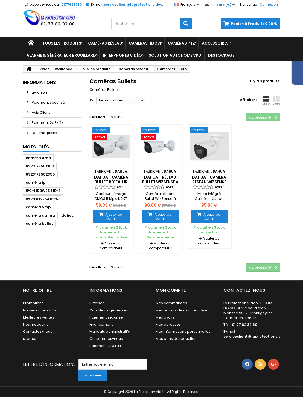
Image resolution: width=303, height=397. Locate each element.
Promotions (33, 303)
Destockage (221, 55)
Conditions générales (108, 310)
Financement (101, 324)
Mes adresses (168, 324)
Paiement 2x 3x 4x (47, 122)
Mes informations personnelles (183, 331)
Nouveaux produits (39, 310)
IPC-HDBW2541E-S (43, 190)
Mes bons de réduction (176, 338)
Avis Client (40, 112)
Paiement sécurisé (48, 102)
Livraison (39, 92)
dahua (67, 215)
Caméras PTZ (181, 43)
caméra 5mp (38, 207)
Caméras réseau (105, 43)
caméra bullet (39, 223)
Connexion (269, 4)
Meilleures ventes (38, 317)
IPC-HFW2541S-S (42, 199)
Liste (276, 100)
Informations (39, 82)
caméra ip (35, 182)
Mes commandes (171, 303)
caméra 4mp (38, 157)
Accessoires (215, 43)
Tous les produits (61, 43)
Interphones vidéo (122, 55)
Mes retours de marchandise (181, 310)
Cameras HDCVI (145, 43)
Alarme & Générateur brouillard (61, 55)
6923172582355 (40, 174)
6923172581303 (40, 166)
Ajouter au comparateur (111, 245)
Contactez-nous (37, 331)
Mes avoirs (165, 317)
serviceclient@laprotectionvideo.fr (256, 336)
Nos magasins (44, 132)
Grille (266, 100)
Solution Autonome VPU (175, 55)
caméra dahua (40, 215)
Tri (92, 100)
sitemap (30, 338)
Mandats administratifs (109, 331)
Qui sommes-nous (106, 338)
